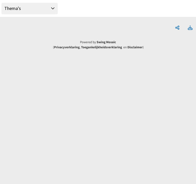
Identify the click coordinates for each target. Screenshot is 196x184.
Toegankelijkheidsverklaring (101, 47)
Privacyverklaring (67, 47)
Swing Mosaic (106, 42)
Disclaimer (135, 47)
